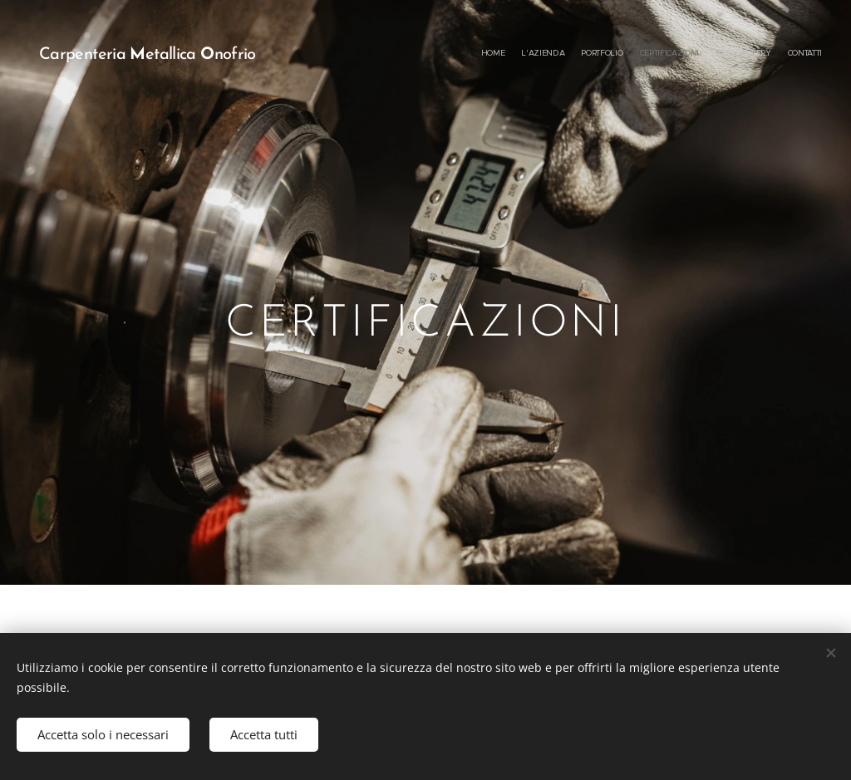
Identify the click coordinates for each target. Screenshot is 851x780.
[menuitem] (741, 54)
